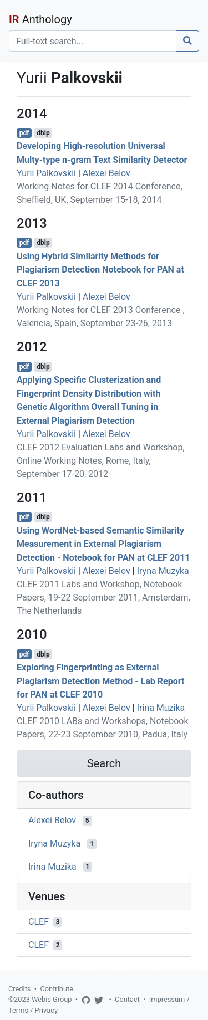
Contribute (56, 989)
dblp (43, 133)
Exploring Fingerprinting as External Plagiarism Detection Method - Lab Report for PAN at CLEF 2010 (100, 681)
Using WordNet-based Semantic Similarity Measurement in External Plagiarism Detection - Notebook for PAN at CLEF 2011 (103, 544)
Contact (127, 999)
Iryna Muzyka (163, 571)
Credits (19, 989)
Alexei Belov (106, 173)
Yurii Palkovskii (46, 173)
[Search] (92, 41)
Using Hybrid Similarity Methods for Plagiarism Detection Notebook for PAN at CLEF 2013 (100, 269)
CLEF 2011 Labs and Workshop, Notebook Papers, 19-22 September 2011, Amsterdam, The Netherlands (103, 597)
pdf (24, 133)
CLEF (38, 921)
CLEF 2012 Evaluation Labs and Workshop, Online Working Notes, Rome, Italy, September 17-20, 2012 (101, 460)
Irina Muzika (161, 708)
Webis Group (52, 999)
